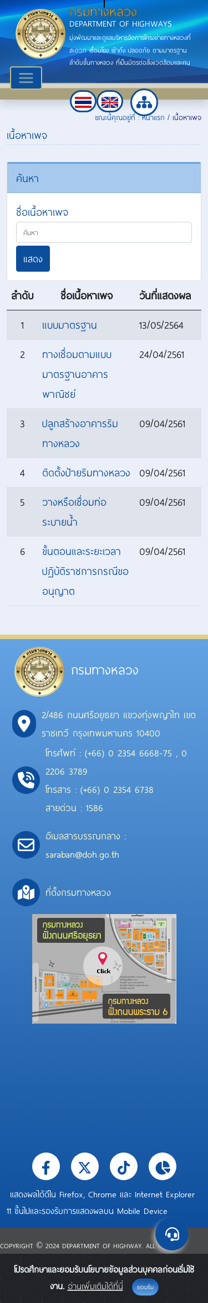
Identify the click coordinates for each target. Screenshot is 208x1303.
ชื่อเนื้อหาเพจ (42, 212)
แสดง (33, 259)
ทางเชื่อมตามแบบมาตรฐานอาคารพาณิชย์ (76, 374)
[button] (83, 101)
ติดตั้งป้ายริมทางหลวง (86, 472)
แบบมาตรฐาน (69, 325)
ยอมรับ (145, 1287)
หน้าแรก (153, 117)
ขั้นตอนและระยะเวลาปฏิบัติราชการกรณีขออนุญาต (85, 571)
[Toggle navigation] (26, 78)
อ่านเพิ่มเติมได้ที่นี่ (95, 1286)
